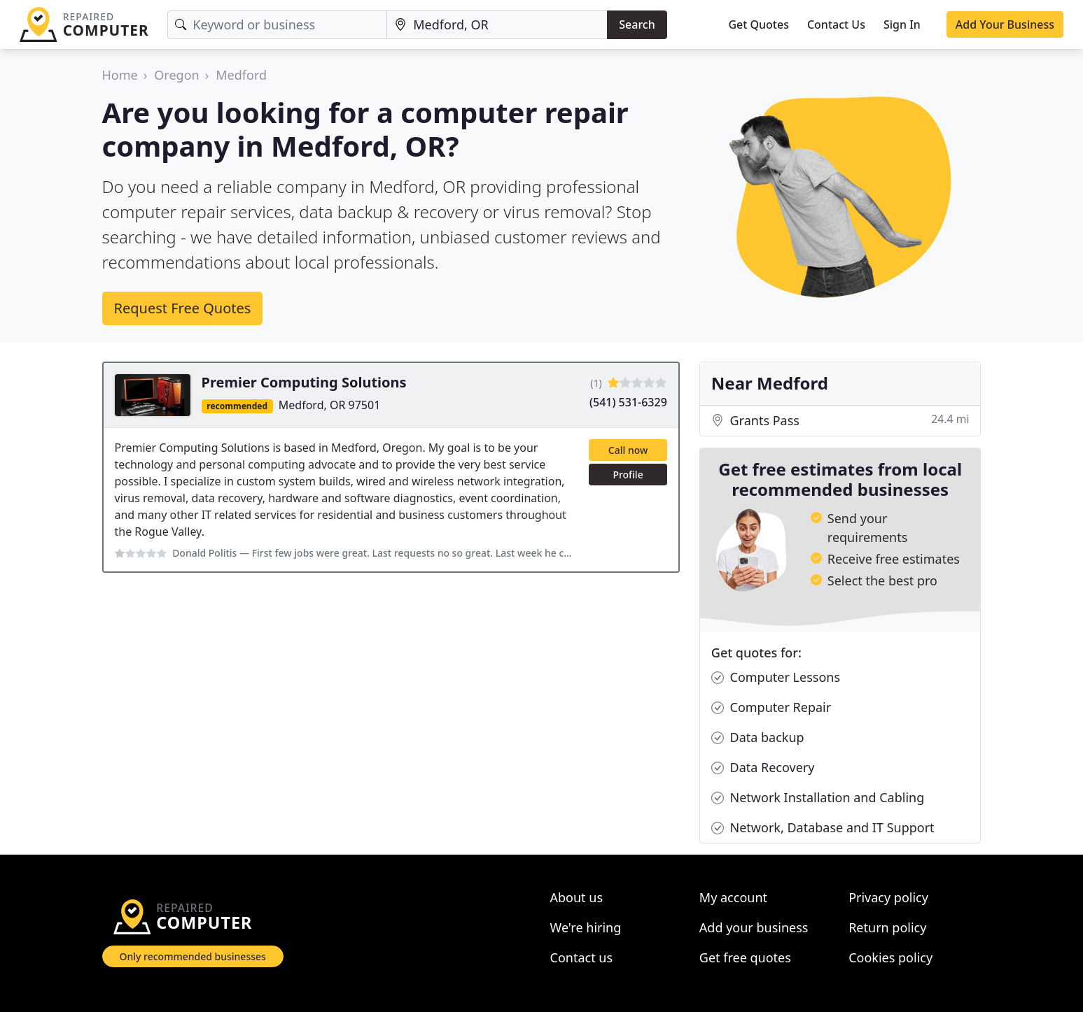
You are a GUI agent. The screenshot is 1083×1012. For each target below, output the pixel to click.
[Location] (497, 24)
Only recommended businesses (193, 956)
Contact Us (836, 24)
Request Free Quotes (182, 308)
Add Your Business (1005, 24)
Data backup (757, 737)
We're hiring (586, 927)
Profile (628, 474)
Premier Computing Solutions (304, 382)
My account (733, 897)
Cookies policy (890, 957)
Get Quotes (758, 24)
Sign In (902, 24)
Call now (628, 450)
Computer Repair (771, 707)
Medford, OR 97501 (330, 405)
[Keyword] (277, 24)
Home (120, 74)
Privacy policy (888, 897)
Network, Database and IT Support (823, 827)
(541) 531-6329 (628, 402)
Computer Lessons (775, 677)
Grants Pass (840, 420)
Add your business (754, 927)
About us (576, 897)
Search (637, 24)
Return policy (887, 927)
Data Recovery (763, 767)
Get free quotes (745, 957)
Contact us (581, 957)
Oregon (176, 74)
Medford (241, 74)
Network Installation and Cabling (817, 797)
